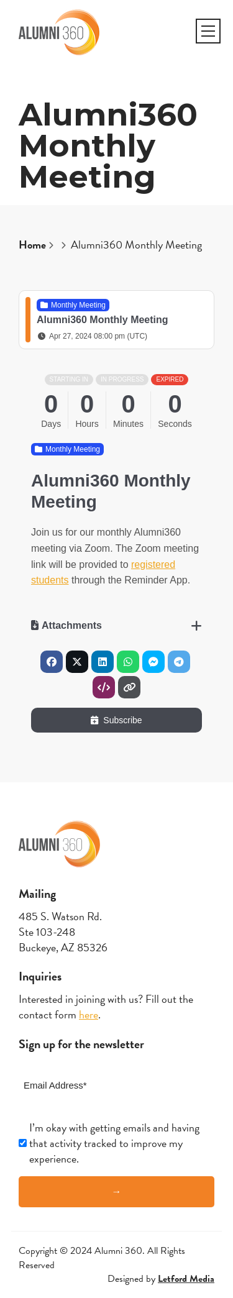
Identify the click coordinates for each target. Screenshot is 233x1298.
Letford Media (186, 1278)
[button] (208, 31)
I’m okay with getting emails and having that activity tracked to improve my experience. (114, 1143)
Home (32, 244)
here (88, 1014)
